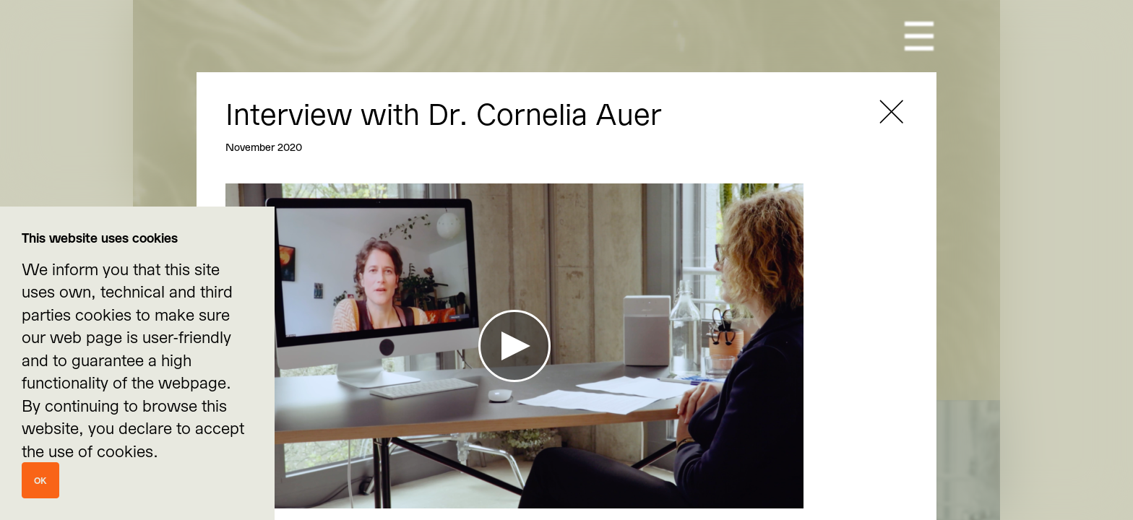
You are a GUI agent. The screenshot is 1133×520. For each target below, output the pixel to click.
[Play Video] (514, 345)
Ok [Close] (40, 479)
